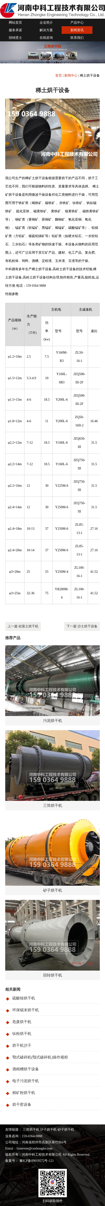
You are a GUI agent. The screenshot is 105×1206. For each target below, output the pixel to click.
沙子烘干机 (48, 1129)
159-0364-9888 (32, 1136)
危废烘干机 (21, 1022)
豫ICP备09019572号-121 (36, 1161)
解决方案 (46, 30)
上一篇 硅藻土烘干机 (23, 626)
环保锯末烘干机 (25, 1010)
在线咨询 (46, 37)
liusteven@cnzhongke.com (35, 1148)
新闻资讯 (77, 30)
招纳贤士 (15, 37)
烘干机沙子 (21, 1045)
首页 (58, 75)
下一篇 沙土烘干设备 (82, 626)
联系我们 (77, 37)
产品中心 (77, 22)
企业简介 (46, 22)
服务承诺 (15, 30)
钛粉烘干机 (21, 1034)
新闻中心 (71, 75)
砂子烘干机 (66, 1129)
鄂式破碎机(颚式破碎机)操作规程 (40, 1057)
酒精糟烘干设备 (25, 1069)
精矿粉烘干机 (23, 1093)
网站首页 (15, 22)
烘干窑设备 (21, 1104)
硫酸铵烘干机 (23, 998)
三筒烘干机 (31, 1129)
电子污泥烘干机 (25, 1081)
